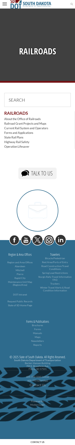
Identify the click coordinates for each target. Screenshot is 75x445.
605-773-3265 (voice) (37, 376)
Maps (37, 337)
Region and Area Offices (20, 262)
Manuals (37, 333)
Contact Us (38, 385)
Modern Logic (37, 404)
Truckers (55, 283)
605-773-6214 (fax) (37, 380)
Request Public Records (19, 301)
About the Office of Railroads (22, 119)
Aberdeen (20, 266)
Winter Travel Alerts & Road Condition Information (55, 289)
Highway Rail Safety (16, 142)
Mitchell (20, 270)
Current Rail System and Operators (26, 128)
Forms (37, 329)
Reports (37, 344)
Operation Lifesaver (16, 146)
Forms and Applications (18, 133)
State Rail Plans (13, 137)
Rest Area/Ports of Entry (55, 262)
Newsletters (37, 340)
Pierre (20, 274)
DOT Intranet (20, 294)
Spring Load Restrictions (55, 272)
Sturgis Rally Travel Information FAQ (55, 278)
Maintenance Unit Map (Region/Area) (20, 283)
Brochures (37, 325)
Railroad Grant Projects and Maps (25, 123)
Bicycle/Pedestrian (55, 258)
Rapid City (20, 278)
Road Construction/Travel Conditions (55, 267)
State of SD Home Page (20, 305)
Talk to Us (42, 173)
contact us (37, 442)
